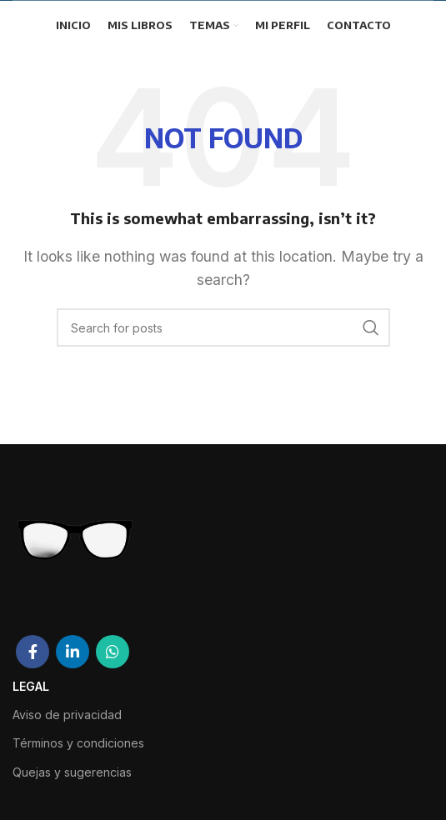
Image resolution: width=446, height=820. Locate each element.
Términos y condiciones (78, 743)
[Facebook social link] (32, 651)
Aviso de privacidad (67, 715)
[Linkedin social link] (72, 651)
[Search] (223, 327)
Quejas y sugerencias (72, 772)
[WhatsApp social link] (112, 651)
